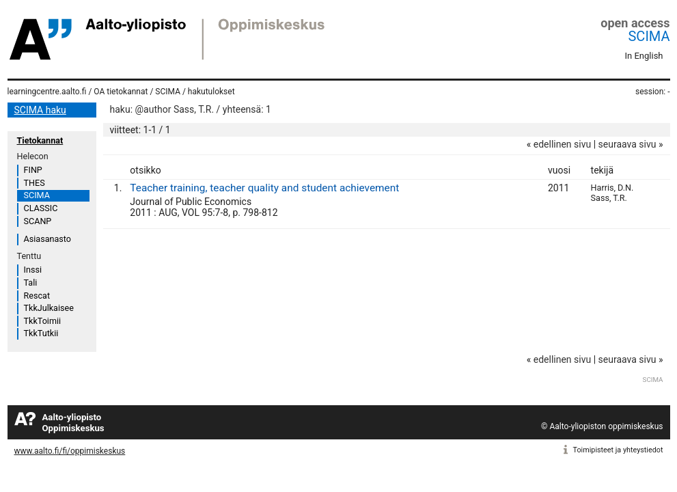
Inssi (33, 269)
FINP (33, 170)
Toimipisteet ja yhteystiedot (618, 450)
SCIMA (648, 36)
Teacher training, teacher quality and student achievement (264, 188)
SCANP (38, 221)
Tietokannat (40, 140)
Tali (31, 282)
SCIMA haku (40, 110)
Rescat (37, 295)
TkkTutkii (41, 333)
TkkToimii (42, 321)
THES (34, 183)
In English (644, 56)
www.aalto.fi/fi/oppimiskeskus (70, 451)
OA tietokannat (121, 91)
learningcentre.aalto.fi (47, 91)
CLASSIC (41, 208)
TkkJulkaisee (49, 308)
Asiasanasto (47, 239)
